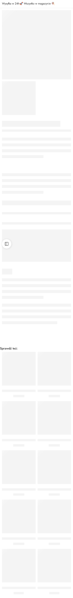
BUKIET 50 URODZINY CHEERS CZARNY (29, 440)
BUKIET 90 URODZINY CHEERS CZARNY (29, 391)
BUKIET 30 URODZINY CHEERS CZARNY (29, 539)
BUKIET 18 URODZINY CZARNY (23, 588)
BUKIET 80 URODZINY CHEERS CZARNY (29, 489)
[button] (19, 380)
